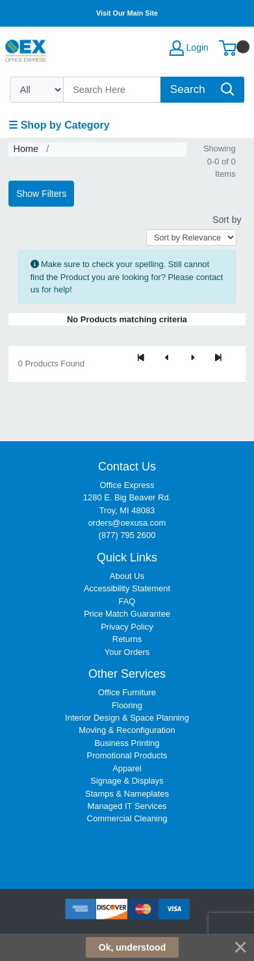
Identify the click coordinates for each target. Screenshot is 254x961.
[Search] (112, 90)
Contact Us (127, 466)
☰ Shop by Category (58, 125)
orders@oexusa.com (127, 523)
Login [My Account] (189, 48)
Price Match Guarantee (127, 614)
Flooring (127, 705)
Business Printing (126, 743)
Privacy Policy (127, 627)
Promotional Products (127, 755)
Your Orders (127, 652)
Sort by (226, 219)
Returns (127, 639)
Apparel (127, 768)
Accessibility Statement (127, 588)
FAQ (127, 601)
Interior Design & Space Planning (127, 718)
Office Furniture (127, 692)
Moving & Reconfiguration (127, 730)
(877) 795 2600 (127, 535)
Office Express (127, 485)
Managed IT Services (126, 806)
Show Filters (41, 193)
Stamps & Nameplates (127, 794)
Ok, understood (132, 947)
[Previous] (167, 359)
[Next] (192, 359)
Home (26, 149)
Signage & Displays (126, 781)
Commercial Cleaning (127, 818)
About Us (127, 576)
